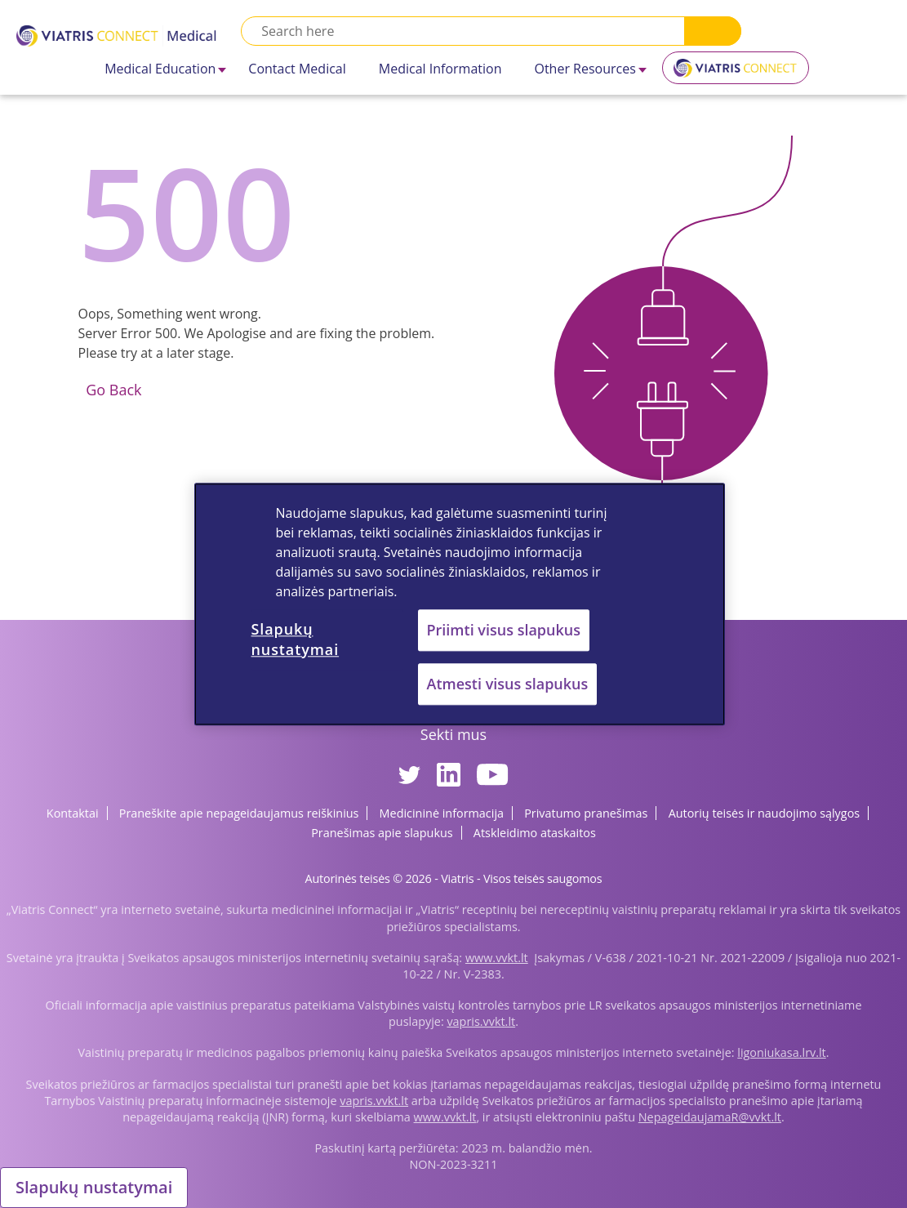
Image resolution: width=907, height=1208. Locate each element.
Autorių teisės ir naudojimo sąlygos (764, 813)
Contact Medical (296, 69)
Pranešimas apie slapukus (381, 833)
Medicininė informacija (442, 813)
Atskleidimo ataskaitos (535, 833)
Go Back (112, 389)
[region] (459, 604)
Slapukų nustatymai (94, 1187)
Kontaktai (73, 813)
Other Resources (584, 69)
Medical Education (160, 69)
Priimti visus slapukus (504, 630)
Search (712, 31)
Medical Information (440, 69)
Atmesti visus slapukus (508, 683)
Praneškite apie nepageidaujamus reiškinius (239, 813)
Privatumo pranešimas (585, 813)
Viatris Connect (735, 73)
